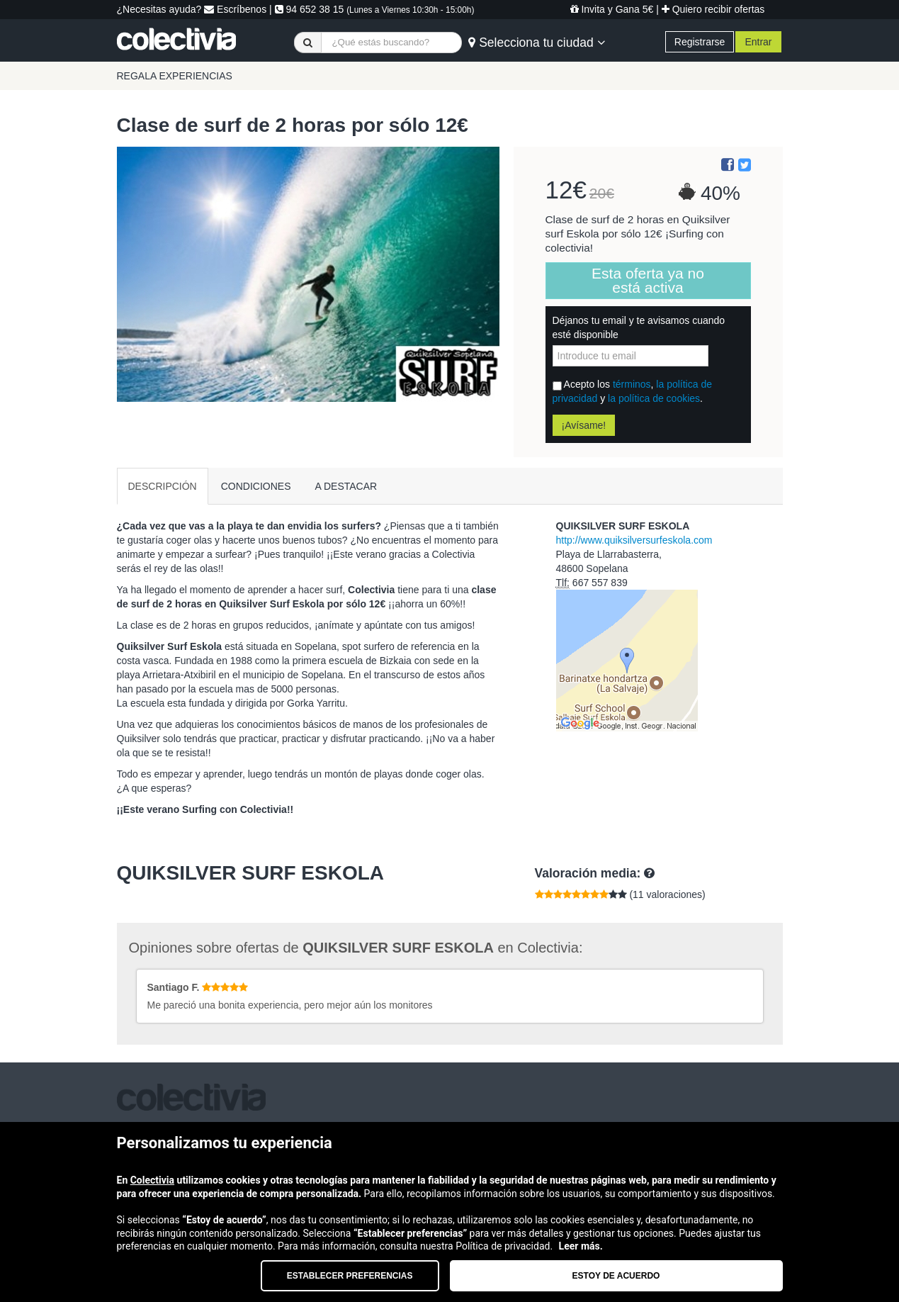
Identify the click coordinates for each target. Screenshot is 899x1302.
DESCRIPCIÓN (162, 486)
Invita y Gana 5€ (612, 9)
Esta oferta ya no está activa (648, 280)
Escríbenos (235, 9)
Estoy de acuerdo (616, 1276)
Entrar (758, 41)
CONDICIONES (256, 486)
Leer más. (581, 1246)
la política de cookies (654, 398)
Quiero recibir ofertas (713, 9)
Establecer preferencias (350, 1276)
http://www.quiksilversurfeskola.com (634, 540)
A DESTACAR (346, 486)
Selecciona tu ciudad (536, 42)
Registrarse (699, 41)
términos (632, 384)
